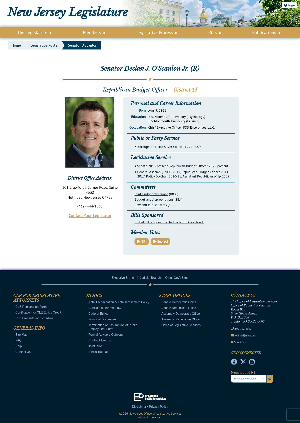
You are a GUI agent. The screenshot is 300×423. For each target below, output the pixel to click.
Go (269, 378)
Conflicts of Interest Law (104, 308)
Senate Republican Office (178, 308)
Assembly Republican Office (180, 319)
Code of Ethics (98, 313)
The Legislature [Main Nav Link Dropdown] (34, 32)
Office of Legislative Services (181, 325)
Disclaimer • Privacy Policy (150, 406)
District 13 (185, 89)
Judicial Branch (150, 277)
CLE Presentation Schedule (34, 318)
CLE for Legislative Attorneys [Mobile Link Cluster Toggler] (36, 298)
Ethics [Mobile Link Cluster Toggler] (94, 295)
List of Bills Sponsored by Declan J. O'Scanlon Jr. (169, 222)
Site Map (21, 334)
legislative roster (44, 45)
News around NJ (243, 372)
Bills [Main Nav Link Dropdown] (214, 32)
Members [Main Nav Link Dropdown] (94, 32)
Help (18, 346)
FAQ (18, 340)
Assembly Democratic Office (180, 313)
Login (289, 5)
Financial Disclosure (102, 319)
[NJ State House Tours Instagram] (252, 363)
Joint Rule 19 (97, 346)
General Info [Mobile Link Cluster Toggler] (29, 328)
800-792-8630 (243, 328)
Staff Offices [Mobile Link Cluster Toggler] (174, 295)
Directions (240, 342)
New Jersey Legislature (67, 12)
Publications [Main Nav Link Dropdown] (266, 32)
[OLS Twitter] (243, 363)
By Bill (141, 241)
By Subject (160, 241)
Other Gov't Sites (176, 277)
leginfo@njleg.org (245, 335)
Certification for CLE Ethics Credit (38, 312)
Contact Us (23, 351)
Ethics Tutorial (98, 351)
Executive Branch (123, 277)
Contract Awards (99, 340)
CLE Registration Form (31, 306)
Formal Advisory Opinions (105, 334)
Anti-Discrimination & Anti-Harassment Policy (118, 302)
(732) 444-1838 (90, 206)
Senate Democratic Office (178, 302)
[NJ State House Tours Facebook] (234, 363)
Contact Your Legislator (90, 215)
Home (16, 45)
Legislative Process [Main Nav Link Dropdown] (156, 32)
